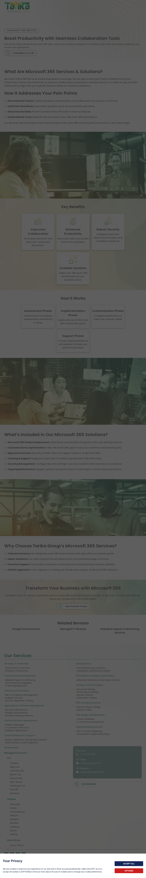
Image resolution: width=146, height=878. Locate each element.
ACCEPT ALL (129, 864)
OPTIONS (129, 871)
